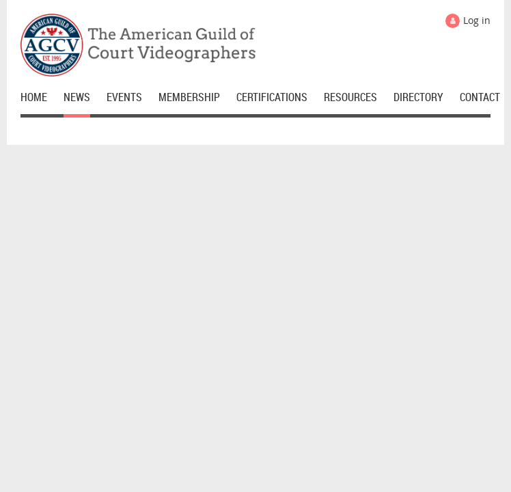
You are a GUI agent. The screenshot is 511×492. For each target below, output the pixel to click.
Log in (477, 20)
